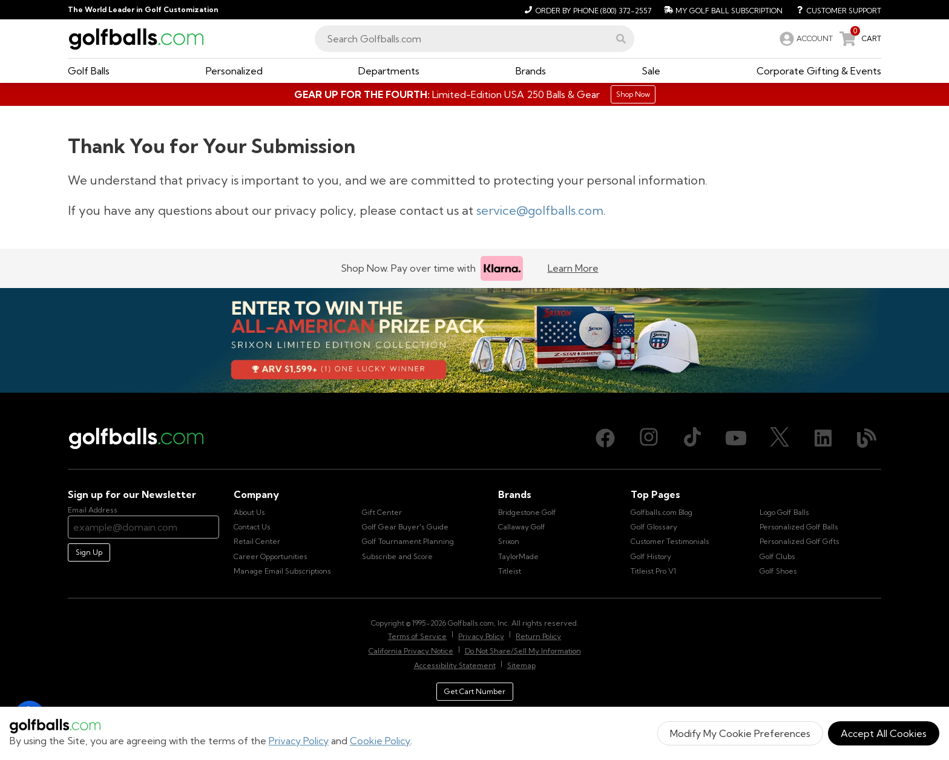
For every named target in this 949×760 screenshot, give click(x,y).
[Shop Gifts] (474, 94)
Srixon (508, 541)
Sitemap (521, 665)
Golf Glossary (654, 526)
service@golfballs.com (539, 210)
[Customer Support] (834, 9)
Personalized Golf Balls (799, 526)
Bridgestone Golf (527, 512)
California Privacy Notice (411, 650)
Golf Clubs (777, 556)
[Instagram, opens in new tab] (648, 438)
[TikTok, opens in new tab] (692, 438)
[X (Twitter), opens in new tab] (779, 438)
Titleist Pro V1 (653, 570)
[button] (621, 38)
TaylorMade (518, 556)
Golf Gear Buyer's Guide (405, 526)
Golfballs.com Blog (661, 512)
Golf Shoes (778, 570)
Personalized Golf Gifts (799, 541)
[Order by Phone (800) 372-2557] (586, 9)
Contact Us (252, 526)
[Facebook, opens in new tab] (605, 438)
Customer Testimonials (670, 541)
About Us (249, 512)
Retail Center (257, 541)
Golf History (651, 556)
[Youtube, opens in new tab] (735, 438)
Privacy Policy (299, 741)
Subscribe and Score (397, 556)
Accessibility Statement (455, 665)
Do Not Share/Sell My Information (523, 650)
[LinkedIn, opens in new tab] (823, 438)
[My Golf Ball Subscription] (721, 9)
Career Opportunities (270, 556)
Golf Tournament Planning (408, 541)
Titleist (509, 570)
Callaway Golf (521, 526)
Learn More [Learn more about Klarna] (573, 268)
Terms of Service (417, 636)
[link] (805, 38)
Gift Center (382, 512)
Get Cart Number (474, 691)
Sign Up (89, 552)
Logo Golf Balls (784, 512)
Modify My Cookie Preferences (740, 733)
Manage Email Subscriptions (282, 570)
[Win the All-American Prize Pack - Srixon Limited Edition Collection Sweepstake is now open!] (474, 340)
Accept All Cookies (884, 733)
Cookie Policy (380, 741)
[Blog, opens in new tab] (866, 438)
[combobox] (474, 38)
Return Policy (538, 636)
